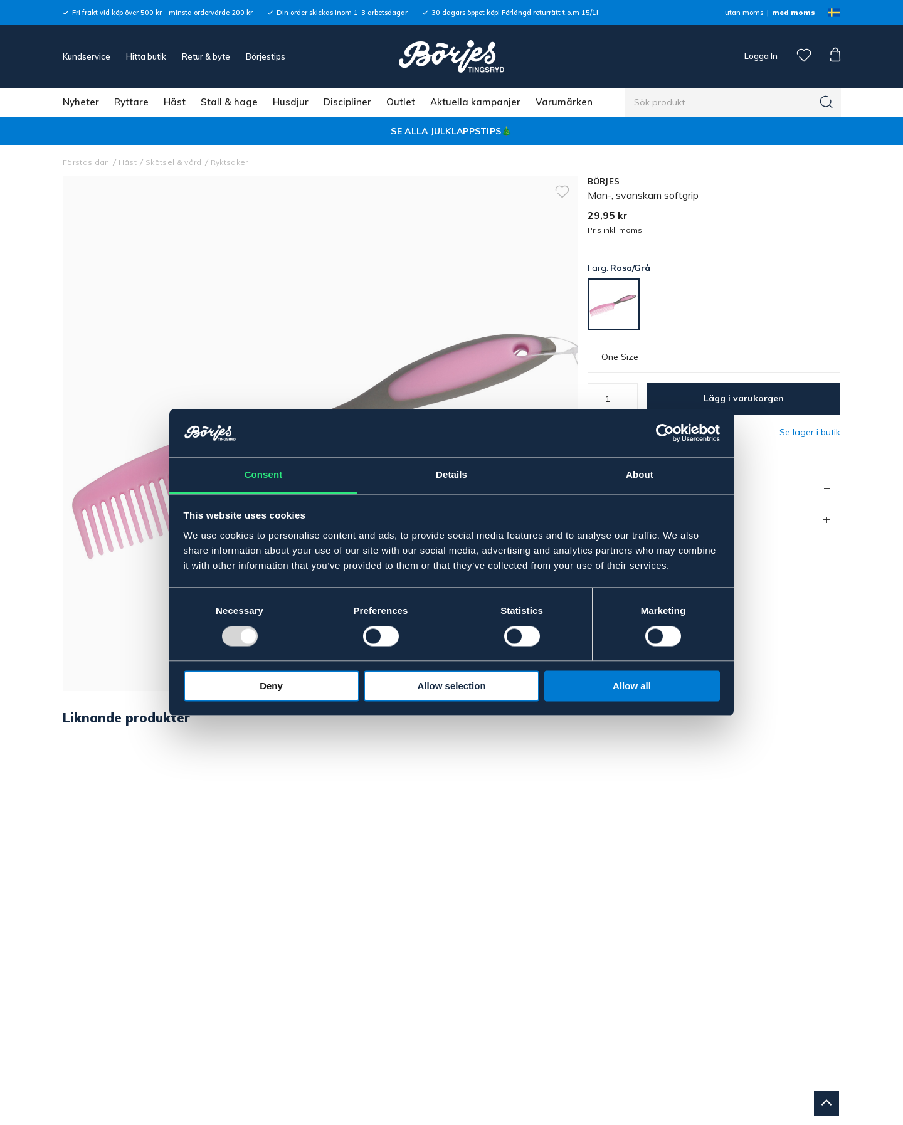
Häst (175, 102)
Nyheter (81, 102)
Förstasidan (86, 162)
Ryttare (131, 102)
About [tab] (639, 474)
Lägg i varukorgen (744, 398)
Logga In (760, 56)
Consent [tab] (264, 474)
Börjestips (265, 56)
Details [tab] (451, 474)
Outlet (400, 102)
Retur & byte (206, 56)
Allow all (632, 685)
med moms (793, 12)
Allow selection (451, 685)
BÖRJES (604, 181)
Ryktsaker (229, 162)
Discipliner (347, 102)
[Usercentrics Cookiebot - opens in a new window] (665, 433)
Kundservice (86, 56)
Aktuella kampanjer (475, 102)
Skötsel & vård (173, 162)
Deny (271, 685)
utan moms (744, 12)
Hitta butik (146, 56)
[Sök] (826, 102)
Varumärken (564, 102)
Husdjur (291, 102)
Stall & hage (229, 102)
